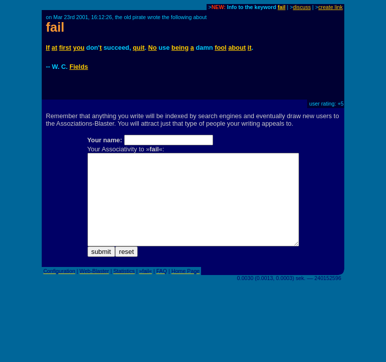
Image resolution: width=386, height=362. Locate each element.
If (48, 47)
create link (330, 7)
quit (138, 47)
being (179, 47)
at (54, 47)
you (78, 47)
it (250, 47)
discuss (302, 7)
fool (220, 47)
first (65, 47)
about (237, 47)
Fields (78, 66)
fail (281, 7)
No (152, 47)
